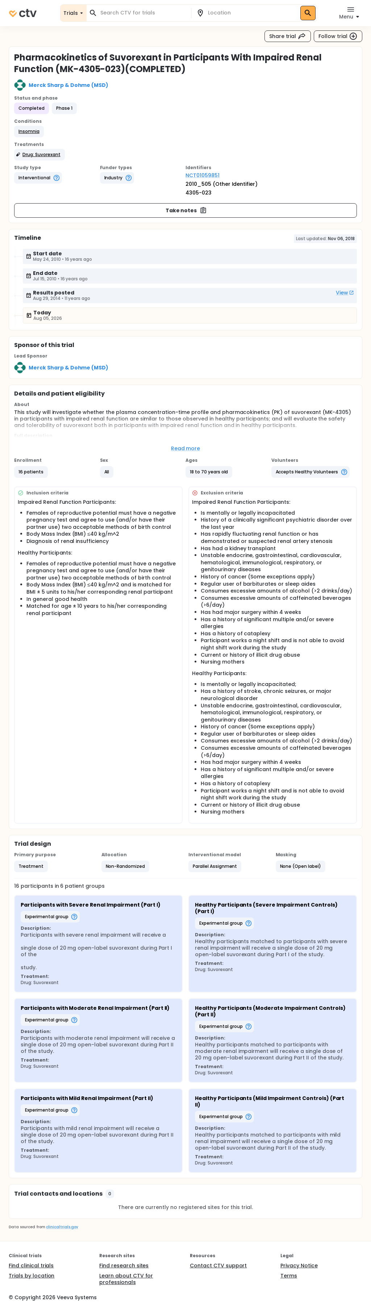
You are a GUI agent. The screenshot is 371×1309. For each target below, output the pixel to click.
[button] (29, 131)
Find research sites (124, 1265)
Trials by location (31, 1275)
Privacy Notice (299, 1265)
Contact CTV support (218, 1265)
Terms (288, 1275)
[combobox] (143, 13)
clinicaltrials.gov (62, 1227)
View (345, 292)
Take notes (186, 210)
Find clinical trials (31, 1265)
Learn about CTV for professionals (126, 1278)
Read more (185, 448)
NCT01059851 (203, 175)
